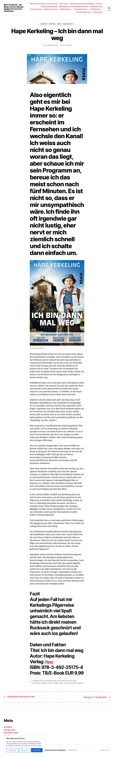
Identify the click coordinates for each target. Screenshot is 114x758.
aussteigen (36, 681)
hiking (75, 681)
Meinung (52, 24)
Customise (12, 750)
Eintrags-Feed (9, 730)
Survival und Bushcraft (49, 6)
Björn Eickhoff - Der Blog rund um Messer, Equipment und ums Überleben (15, 7)
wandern (81, 683)
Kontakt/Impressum (83, 12)
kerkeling (44, 683)
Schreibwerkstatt (94, 9)
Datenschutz (97, 12)
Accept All (36, 750)
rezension (67, 683)
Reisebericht (69, 24)
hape (71, 681)
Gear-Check (70, 4)
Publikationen (68, 12)
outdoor (50, 683)
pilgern (56, 683)
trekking (74, 683)
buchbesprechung (51, 681)
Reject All (24, 750)
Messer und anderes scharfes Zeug (51, 4)
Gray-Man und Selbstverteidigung (89, 4)
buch (42, 681)
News (60, 24)
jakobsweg (36, 683)
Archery (36, 6)
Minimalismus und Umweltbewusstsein (73, 6)
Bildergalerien (79, 9)
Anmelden (8, 727)
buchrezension (63, 681)
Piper (50, 662)
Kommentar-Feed (11, 733)
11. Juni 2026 (67, 46)
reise (61, 683)
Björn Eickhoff (52, 46)
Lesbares (43, 24)
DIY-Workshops (49, 9)
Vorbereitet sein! (96, 6)
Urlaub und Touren (63, 9)
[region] (24, 744)
